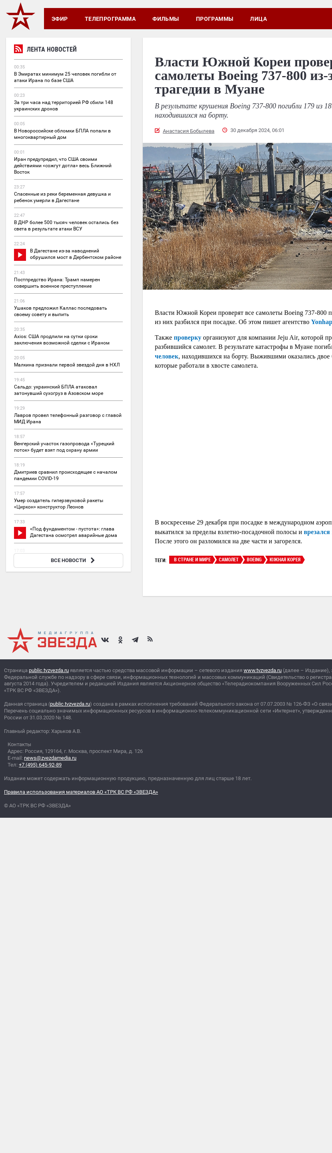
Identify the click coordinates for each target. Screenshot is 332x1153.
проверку (187, 337)
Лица (258, 19)
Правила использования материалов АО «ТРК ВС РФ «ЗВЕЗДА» (81, 792)
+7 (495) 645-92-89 (40, 765)
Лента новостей (45, 50)
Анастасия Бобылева (188, 131)
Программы (215, 19)
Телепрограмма (110, 19)
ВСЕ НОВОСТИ (74, 560)
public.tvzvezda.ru (49, 670)
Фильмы (165, 19)
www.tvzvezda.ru (263, 670)
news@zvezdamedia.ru (50, 758)
